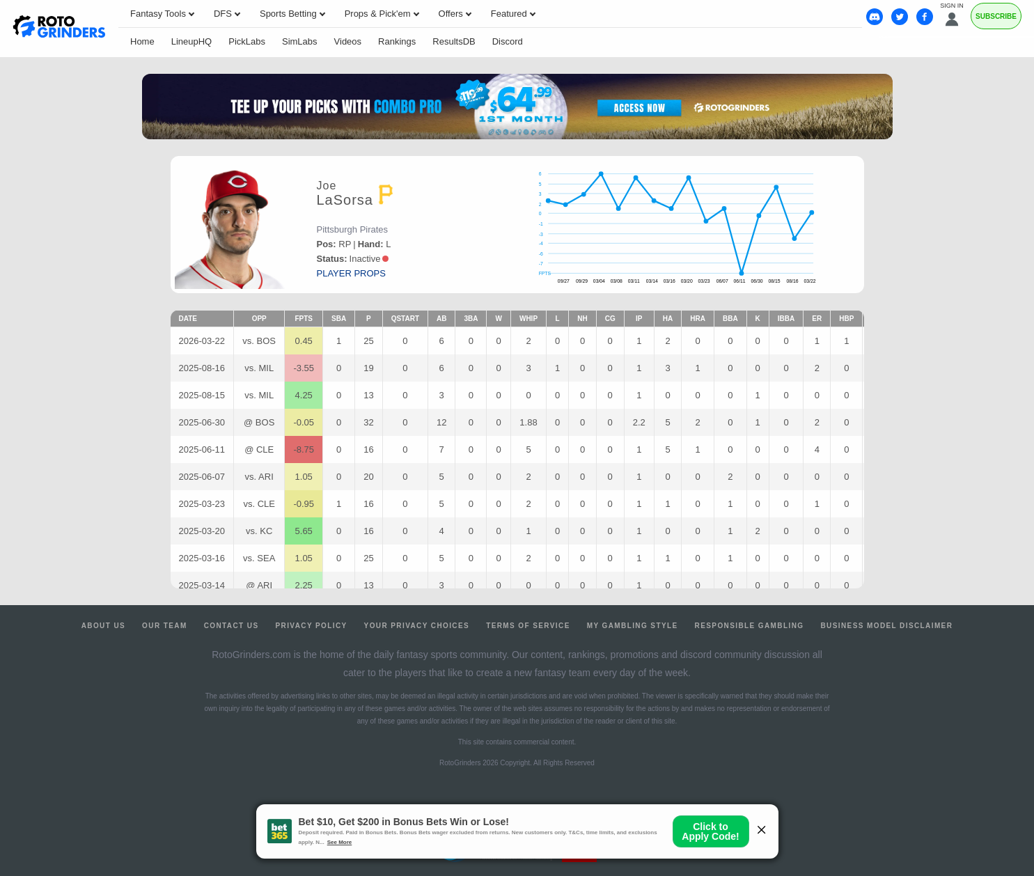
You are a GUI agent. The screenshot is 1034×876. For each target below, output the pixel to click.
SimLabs (300, 41)
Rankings (397, 41)
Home (142, 41)
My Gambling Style (632, 625)
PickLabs (246, 41)
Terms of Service (528, 625)
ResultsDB (453, 41)
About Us (103, 625)
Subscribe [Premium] (996, 16)
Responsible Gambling (749, 625)
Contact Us (231, 625)
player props (351, 273)
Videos (348, 41)
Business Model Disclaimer (886, 625)
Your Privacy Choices (417, 625)
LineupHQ (191, 41)
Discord (507, 41)
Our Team (164, 625)
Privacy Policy (311, 625)
